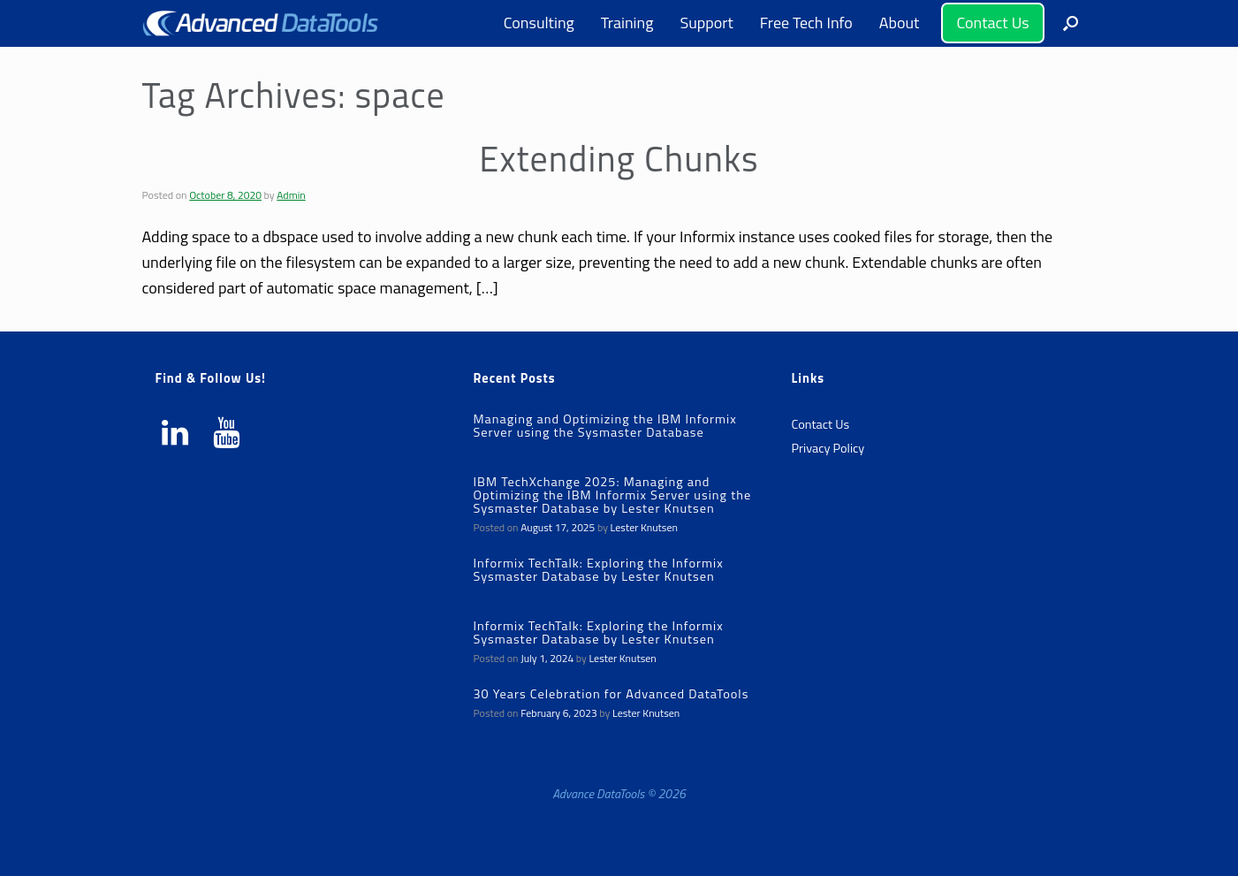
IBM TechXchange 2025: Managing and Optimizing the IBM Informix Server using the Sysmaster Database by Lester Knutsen (612, 495)
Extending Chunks (618, 159)
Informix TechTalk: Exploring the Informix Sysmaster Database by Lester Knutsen (598, 569)
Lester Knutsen (644, 527)
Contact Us (992, 22)
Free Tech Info (806, 22)
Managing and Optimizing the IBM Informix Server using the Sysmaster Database (604, 425)
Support (706, 22)
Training (627, 22)
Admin (291, 195)
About (899, 22)
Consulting (539, 22)
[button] (1070, 23)
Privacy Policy (827, 448)
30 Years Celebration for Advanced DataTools (610, 694)
